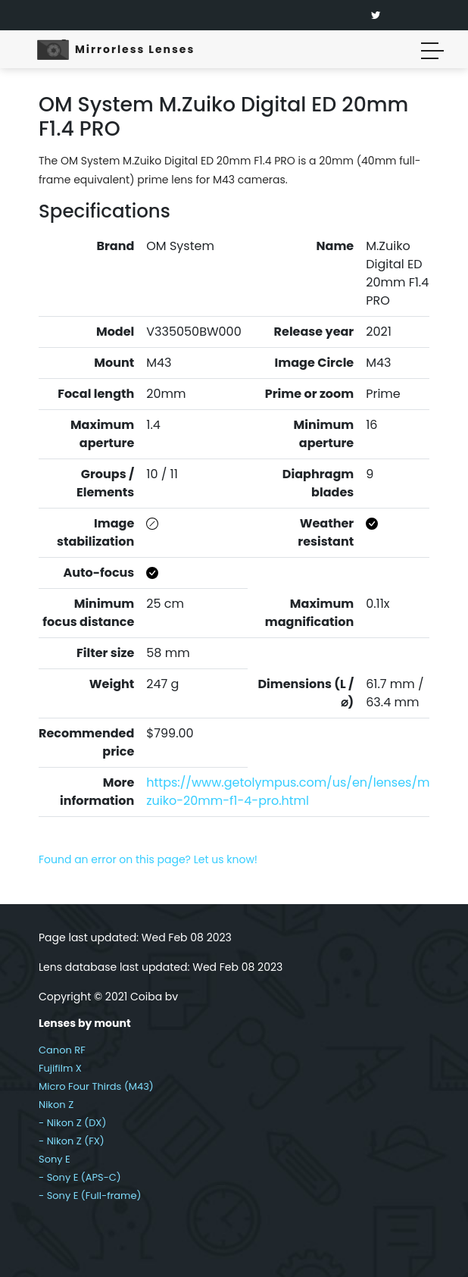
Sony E (54, 1159)
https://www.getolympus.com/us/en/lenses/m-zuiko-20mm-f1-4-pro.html (291, 791)
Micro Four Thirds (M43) (96, 1086)
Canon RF (62, 1050)
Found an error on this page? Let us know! (148, 859)
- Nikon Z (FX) (72, 1141)
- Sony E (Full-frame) (90, 1195)
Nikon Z (56, 1104)
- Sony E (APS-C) (80, 1177)
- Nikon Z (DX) (72, 1123)
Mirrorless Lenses (135, 49)
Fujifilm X (60, 1068)
